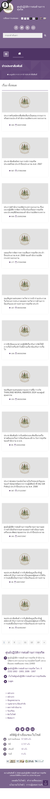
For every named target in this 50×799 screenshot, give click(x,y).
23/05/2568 (20, 216)
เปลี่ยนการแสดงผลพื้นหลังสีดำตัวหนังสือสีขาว (31, 19)
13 (38, 642)
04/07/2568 (20, 125)
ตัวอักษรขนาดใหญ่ (28, 18)
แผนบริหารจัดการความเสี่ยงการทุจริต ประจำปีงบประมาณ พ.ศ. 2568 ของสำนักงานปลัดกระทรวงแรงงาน (24, 255)
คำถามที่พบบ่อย (34, 780)
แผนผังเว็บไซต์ (18, 780)
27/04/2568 (20, 262)
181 (11, 536)
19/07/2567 (19, 582)
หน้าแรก (10, 693)
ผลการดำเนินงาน (14, 707)
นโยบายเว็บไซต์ (16, 785)
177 (11, 262)
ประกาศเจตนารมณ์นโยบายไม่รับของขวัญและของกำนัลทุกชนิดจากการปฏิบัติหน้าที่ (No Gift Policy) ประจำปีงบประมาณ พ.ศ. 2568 (24, 484)
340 (11, 125)
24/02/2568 (19, 445)
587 (11, 171)
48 (11, 582)
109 (11, 353)
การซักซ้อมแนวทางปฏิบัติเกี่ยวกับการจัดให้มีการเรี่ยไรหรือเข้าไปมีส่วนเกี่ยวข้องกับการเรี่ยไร (24, 347)
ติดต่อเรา (11, 718)
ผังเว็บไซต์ (11, 714)
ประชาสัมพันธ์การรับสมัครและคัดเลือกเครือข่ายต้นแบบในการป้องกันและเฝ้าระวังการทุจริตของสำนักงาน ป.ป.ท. (25, 438)
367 (11, 491)
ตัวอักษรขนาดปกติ (22, 18)
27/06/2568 (20, 171)
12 (32, 642)
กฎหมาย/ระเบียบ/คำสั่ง (16, 704)
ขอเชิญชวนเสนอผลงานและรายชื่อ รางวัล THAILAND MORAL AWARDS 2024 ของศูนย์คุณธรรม (24, 392)
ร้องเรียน (10, 711)
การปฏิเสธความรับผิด (36, 785)
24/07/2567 (20, 536)
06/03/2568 (20, 308)
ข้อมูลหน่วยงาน (13, 700)
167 (11, 308)
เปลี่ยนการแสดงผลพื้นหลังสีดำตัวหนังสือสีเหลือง (37, 19)
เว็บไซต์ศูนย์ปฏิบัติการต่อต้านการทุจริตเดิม (27, 676)
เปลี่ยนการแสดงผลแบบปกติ (34, 19)
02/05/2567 (20, 628)
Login (10, 681)
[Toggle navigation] (6, 54)
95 (11, 445)
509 (11, 216)
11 (25, 642)
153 (11, 399)
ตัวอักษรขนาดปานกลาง (25, 19)
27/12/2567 (20, 491)
